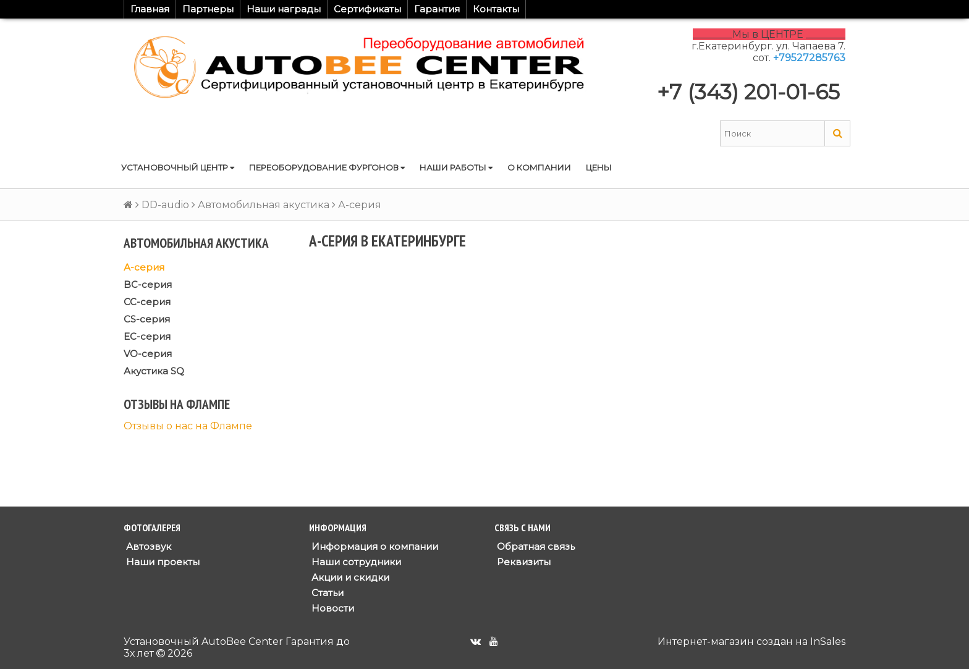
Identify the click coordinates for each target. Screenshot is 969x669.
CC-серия (147, 302)
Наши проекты (162, 562)
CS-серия (147, 319)
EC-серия (147, 336)
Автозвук (147, 546)
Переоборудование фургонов (327, 167)
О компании (539, 167)
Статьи (326, 593)
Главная (149, 9)
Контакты (496, 9)
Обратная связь (534, 546)
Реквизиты (522, 562)
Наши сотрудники (355, 562)
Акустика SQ (154, 371)
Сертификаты (367, 9)
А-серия (144, 267)
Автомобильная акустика (263, 205)
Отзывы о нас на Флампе (188, 426)
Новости (331, 608)
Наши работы (456, 167)
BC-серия (148, 284)
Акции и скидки (349, 577)
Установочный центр (177, 167)
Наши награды (284, 9)
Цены (599, 167)
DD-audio (165, 205)
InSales (827, 641)
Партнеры (208, 9)
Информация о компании (373, 546)
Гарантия (437, 9)
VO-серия (148, 354)
